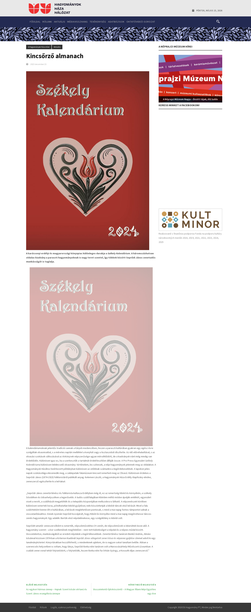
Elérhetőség (85, 607)
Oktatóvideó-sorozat (141, 21)
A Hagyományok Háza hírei (39, 47)
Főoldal (35, 21)
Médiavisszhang (77, 21)
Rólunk (47, 21)
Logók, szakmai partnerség (63, 607)
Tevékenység (98, 21)
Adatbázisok (116, 21)
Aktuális (59, 21)
